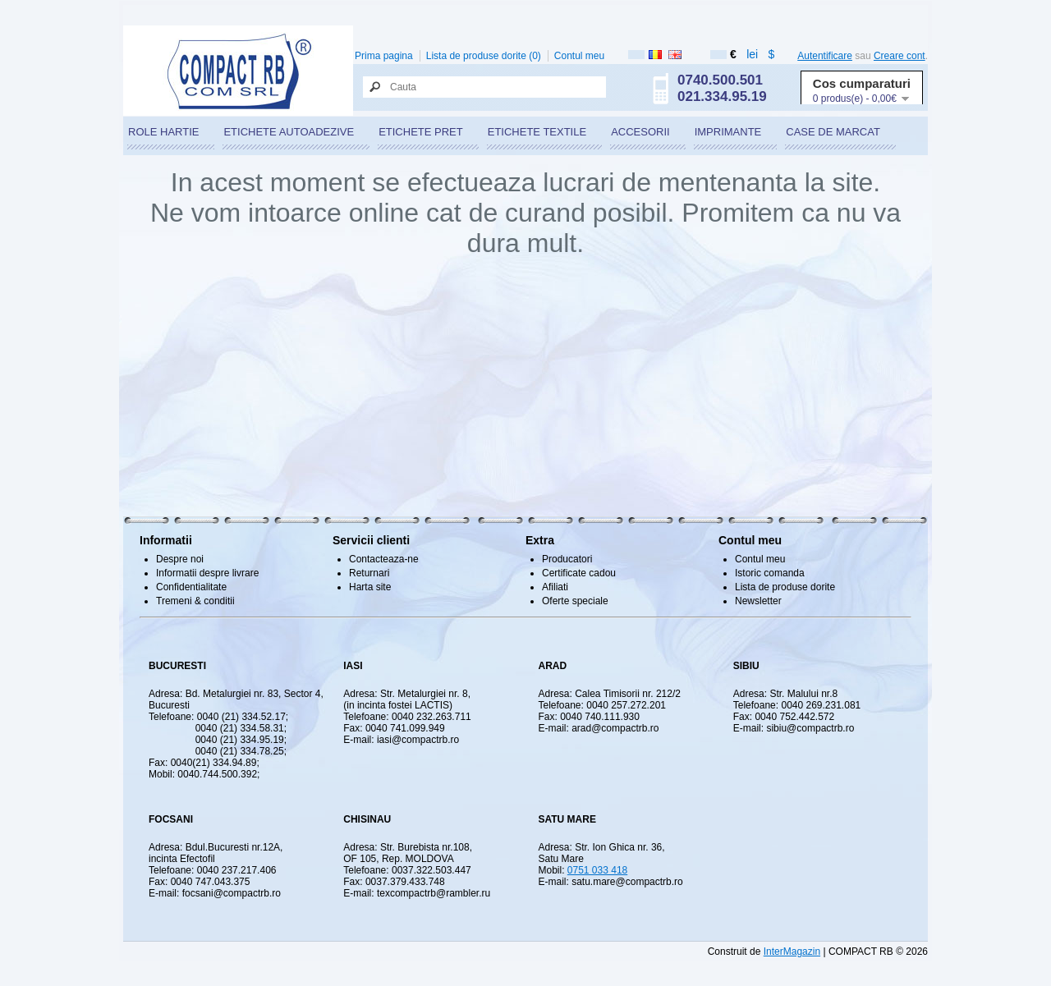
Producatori (567, 559)
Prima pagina (384, 56)
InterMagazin (792, 951)
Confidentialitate (191, 587)
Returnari (369, 573)
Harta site (370, 587)
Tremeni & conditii (195, 601)
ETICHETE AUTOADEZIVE (288, 132)
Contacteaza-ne (384, 559)
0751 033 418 (597, 870)
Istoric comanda (770, 573)
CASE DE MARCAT (833, 132)
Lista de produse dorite (785, 587)
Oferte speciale (575, 601)
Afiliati (555, 587)
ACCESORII (640, 132)
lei (752, 54)
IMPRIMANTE (728, 132)
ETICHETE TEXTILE (537, 132)
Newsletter (758, 601)
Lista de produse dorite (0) (483, 56)
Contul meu (579, 56)
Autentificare (824, 56)
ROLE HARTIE (163, 132)
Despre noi (180, 559)
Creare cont (899, 56)
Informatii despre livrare (207, 573)
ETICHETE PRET (421, 132)
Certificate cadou (579, 573)
